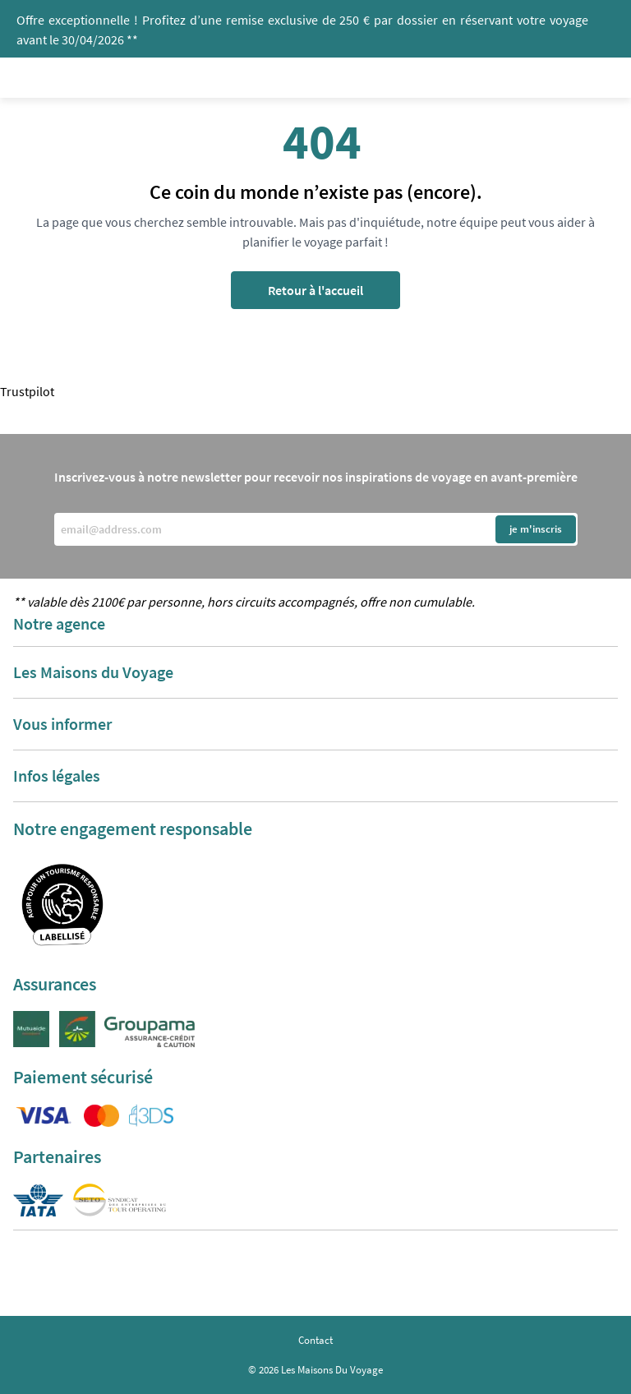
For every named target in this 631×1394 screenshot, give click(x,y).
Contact (315, 1340)
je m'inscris (535, 529)
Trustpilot (27, 391)
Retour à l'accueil (315, 290)
